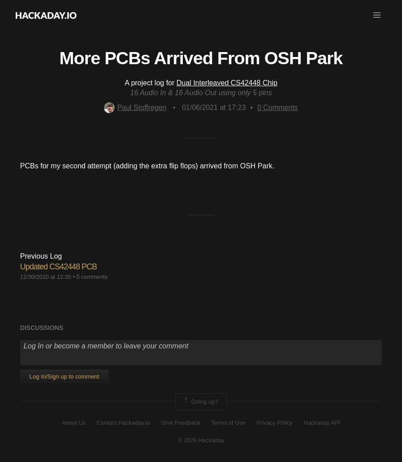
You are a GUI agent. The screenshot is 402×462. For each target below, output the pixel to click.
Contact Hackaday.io (123, 422)
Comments (277, 107)
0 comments (92, 276)
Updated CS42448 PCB (58, 266)
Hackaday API (322, 422)
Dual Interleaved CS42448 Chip (227, 83)
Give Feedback (180, 422)
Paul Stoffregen (135, 107)
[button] (377, 15)
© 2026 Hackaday (201, 440)
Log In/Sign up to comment (64, 376)
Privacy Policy (274, 422)
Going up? (200, 402)
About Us (74, 422)
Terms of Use (228, 422)
